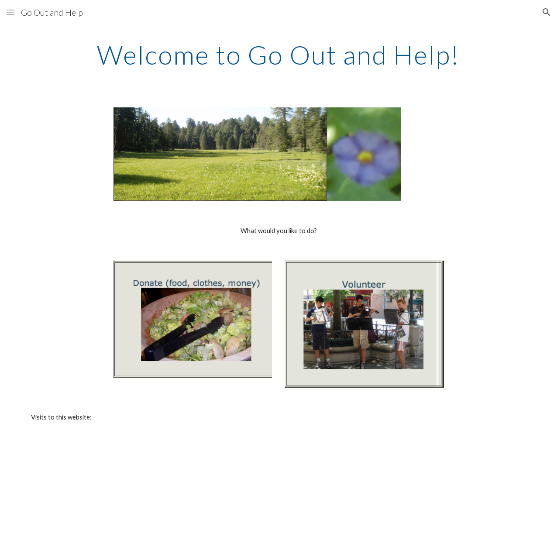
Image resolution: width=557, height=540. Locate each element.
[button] (10, 12)
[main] (279, 54)
